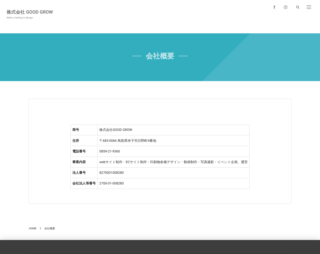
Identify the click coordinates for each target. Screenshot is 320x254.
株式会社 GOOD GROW (30, 11)
